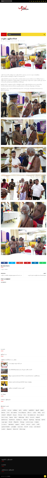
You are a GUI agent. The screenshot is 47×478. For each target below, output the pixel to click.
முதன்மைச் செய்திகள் (6, 426)
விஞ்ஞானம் (9, 429)
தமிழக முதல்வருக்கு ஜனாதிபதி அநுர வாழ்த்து (20, 382)
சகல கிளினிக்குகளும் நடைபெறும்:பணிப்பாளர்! (20, 369)
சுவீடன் (27, 417)
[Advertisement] (23, 21)
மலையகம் (28, 424)
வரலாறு (30, 426)
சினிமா (15, 417)
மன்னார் (33, 424)
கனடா (43, 412)
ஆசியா (20, 410)
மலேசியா (23, 424)
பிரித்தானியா (16, 421)
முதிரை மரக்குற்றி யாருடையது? (16, 388)
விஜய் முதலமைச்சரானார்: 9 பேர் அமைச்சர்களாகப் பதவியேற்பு (24, 375)
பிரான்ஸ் (10, 421)
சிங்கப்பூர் (20, 414)
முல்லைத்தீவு (13, 426)
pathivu (8, 476)
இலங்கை (3, 412)
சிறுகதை (11, 417)
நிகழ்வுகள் (26, 419)
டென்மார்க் (32, 417)
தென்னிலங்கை (12, 419)
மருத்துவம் (17, 424)
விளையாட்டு (15, 429)
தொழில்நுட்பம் (19, 419)
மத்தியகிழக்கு (10, 424)
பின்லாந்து (22, 421)
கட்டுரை (34, 412)
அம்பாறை (9, 410)
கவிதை (39, 412)
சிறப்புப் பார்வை (5, 417)
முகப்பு (4, 34)
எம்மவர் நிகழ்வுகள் (22, 412)
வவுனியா (3, 429)
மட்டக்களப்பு (4, 424)
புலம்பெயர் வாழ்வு (29, 421)
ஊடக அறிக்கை (14, 412)
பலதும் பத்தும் (4, 421)
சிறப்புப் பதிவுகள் (40, 414)
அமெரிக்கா (4, 410)
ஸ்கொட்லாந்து (22, 429)
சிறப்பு (25, 414)
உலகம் (8, 412)
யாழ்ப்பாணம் (22, 40)
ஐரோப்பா (29, 412)
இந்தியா (42, 410)
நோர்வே (43, 419)
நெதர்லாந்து (38, 419)
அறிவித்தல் (15, 410)
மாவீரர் (38, 424)
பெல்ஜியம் (37, 421)
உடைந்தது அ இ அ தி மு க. (15, 363)
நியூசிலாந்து (31, 419)
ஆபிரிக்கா (25, 410)
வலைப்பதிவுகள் (37, 426)
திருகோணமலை (5, 419)
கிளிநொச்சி (9, 414)
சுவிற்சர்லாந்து (21, 417)
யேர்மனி (26, 426)
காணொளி (3, 414)
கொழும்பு (15, 414)
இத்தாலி (37, 410)
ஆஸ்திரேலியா (31, 410)
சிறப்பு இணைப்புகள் (31, 414)
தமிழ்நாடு (38, 417)
